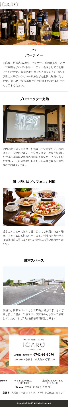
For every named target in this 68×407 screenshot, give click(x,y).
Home (6, 11)
